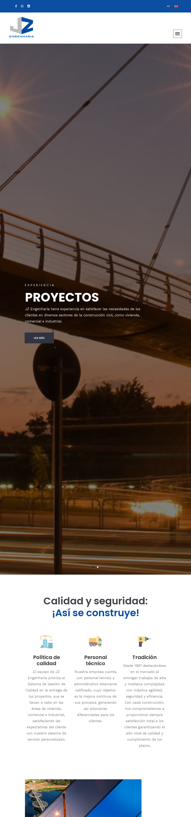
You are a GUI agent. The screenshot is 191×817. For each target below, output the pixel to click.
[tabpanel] (95, 309)
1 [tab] (93, 567)
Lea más (31, 338)
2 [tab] (98, 567)
